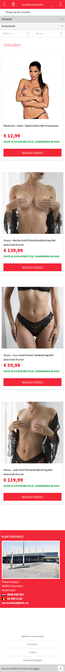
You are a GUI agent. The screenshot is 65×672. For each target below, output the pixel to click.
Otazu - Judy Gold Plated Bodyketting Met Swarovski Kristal (28, 472)
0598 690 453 (13, 594)
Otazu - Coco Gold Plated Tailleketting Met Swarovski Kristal (28, 357)
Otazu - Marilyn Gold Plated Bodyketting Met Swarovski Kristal (29, 242)
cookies (36, 668)
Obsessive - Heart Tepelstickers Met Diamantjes (31, 125)
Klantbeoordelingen (32, 660)
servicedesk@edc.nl (15, 603)
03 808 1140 (12, 599)
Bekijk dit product (32, 152)
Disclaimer (32, 644)
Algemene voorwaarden (32, 636)
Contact (32, 652)
